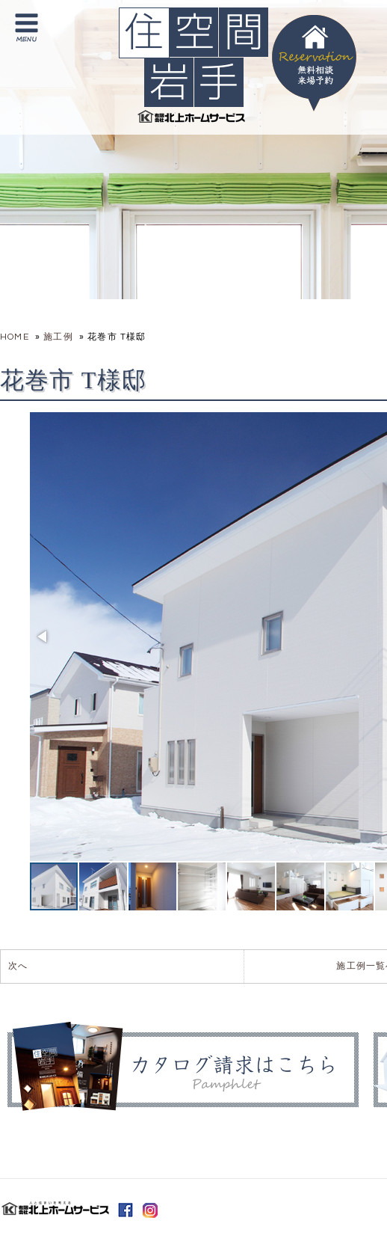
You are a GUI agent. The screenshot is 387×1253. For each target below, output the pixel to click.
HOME (14, 337)
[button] (43, 637)
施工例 (58, 337)
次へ (18, 966)
